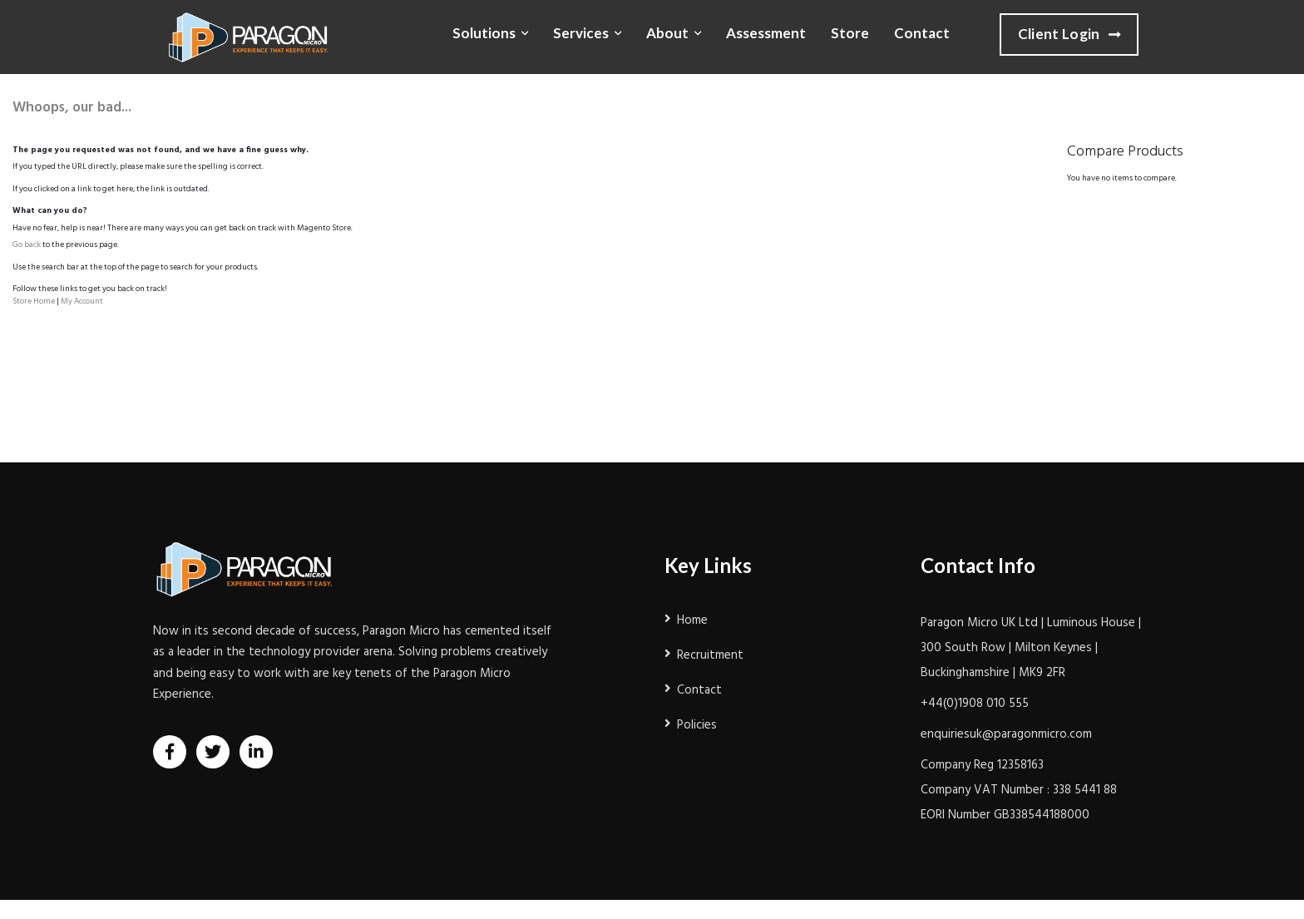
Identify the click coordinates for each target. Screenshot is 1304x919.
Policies (697, 725)
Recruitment (710, 655)
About (667, 33)
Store (850, 33)
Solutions (484, 33)
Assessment (766, 33)
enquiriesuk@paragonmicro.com (1006, 734)
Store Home (33, 301)
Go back (26, 244)
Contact (922, 33)
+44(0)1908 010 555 (975, 704)
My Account (82, 301)
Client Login (1069, 34)
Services (581, 33)
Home (692, 620)
